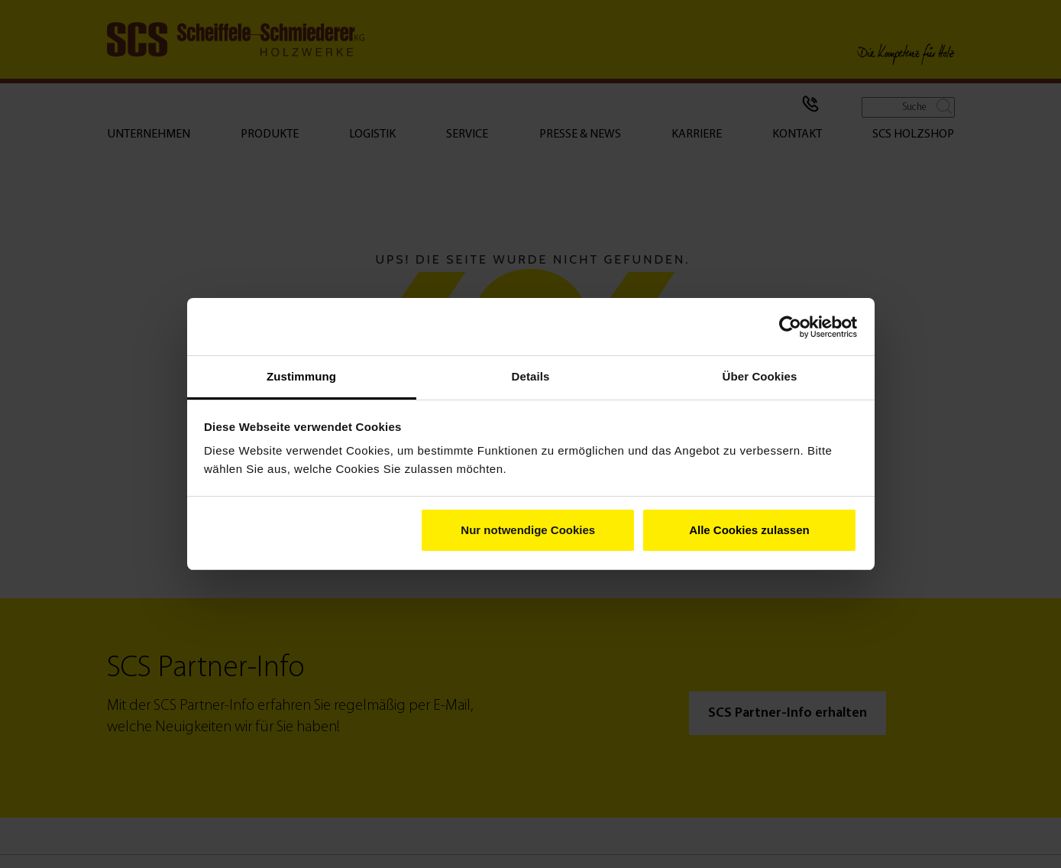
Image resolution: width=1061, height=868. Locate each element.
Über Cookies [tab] (760, 376)
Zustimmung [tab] (301, 376)
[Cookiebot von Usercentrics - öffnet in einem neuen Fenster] (790, 327)
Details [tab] (531, 376)
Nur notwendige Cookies (528, 529)
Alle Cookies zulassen (749, 529)
